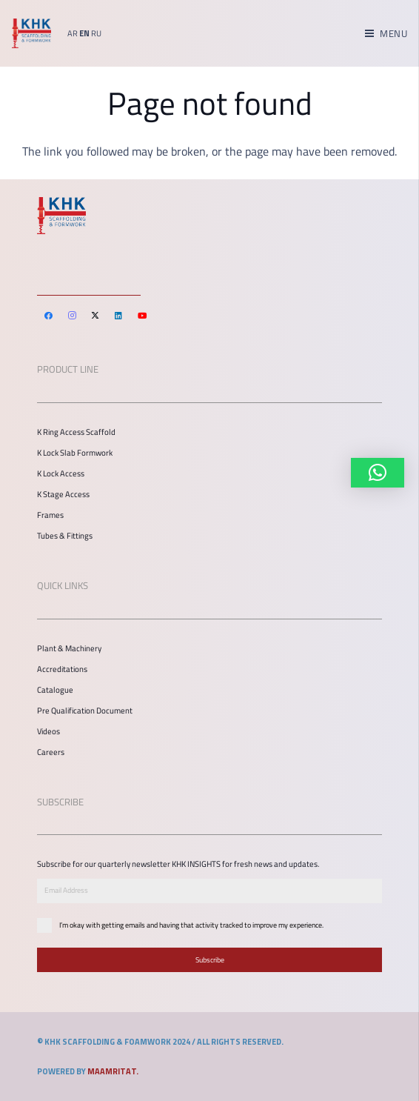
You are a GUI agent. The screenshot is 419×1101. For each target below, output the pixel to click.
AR (72, 33)
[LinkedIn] (119, 315)
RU (96, 33)
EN (84, 33)
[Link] (31, 33)
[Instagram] (72, 315)
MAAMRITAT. (112, 1071)
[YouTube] (142, 315)
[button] (377, 473)
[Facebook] (48, 315)
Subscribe (209, 959)
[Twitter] (95, 315)
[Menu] (386, 33)
